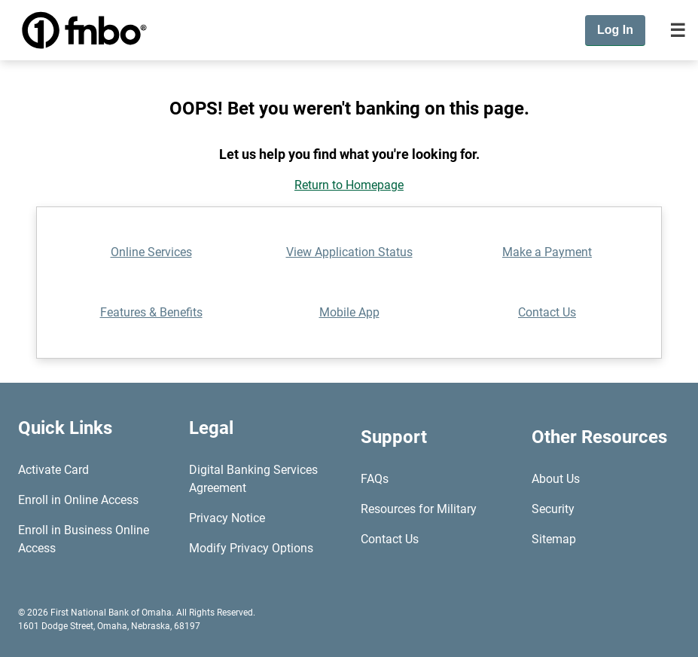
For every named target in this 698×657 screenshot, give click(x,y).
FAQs (375, 479)
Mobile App (349, 312)
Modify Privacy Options (251, 548)
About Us (556, 479)
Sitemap (554, 539)
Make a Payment (547, 252)
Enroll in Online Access (78, 500)
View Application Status (349, 252)
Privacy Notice (227, 518)
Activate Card (53, 470)
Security (553, 509)
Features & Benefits (151, 312)
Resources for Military (419, 509)
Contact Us (547, 312)
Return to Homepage (349, 185)
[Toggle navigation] (677, 30)
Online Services (151, 252)
